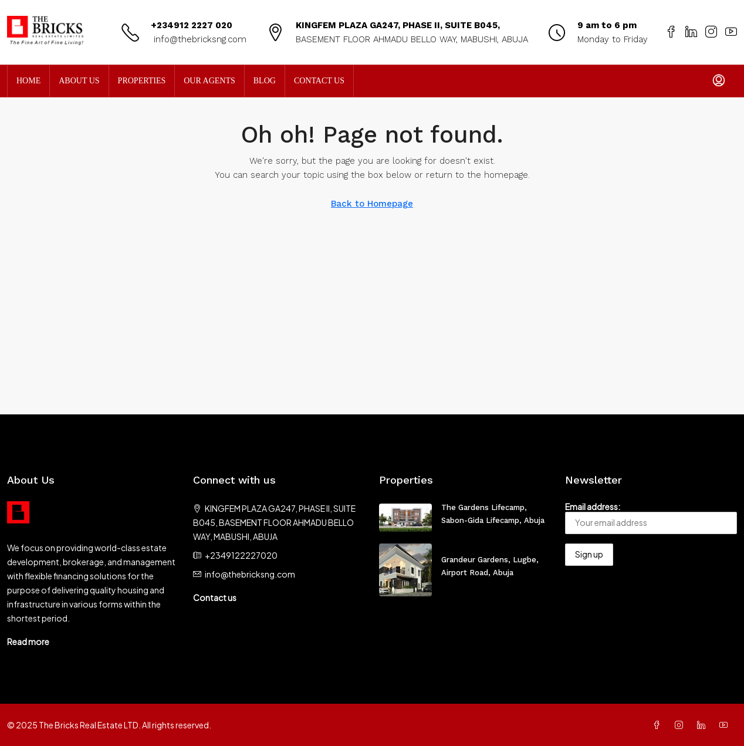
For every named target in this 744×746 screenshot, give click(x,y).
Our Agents (209, 80)
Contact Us (319, 80)
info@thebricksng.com (198, 39)
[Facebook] (658, 725)
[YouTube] (725, 725)
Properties (142, 80)
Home (28, 80)
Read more (28, 641)
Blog (264, 80)
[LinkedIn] (703, 725)
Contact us (214, 597)
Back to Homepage (372, 203)
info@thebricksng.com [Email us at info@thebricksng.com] (250, 574)
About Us (79, 80)
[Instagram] (681, 725)
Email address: (651, 517)
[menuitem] (718, 81)
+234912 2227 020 (191, 25)
